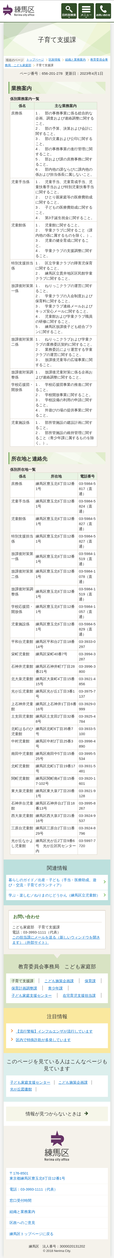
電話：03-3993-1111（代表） (34, 1189)
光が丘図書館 (21, 1089)
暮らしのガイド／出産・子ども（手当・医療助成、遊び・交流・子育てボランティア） (52, 882)
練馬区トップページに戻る (31, 1234)
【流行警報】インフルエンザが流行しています (54, 1031)
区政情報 (54, 59)
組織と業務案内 (75, 59)
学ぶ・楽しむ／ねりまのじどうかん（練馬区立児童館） (54, 895)
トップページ (35, 59)
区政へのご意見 (22, 1223)
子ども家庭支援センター (30, 1082)
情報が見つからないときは (53, 1113)
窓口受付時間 (20, 1200)
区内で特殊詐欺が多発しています (43, 1040)
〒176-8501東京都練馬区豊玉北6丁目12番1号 (37, 1175)
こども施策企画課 (73, 1082)
